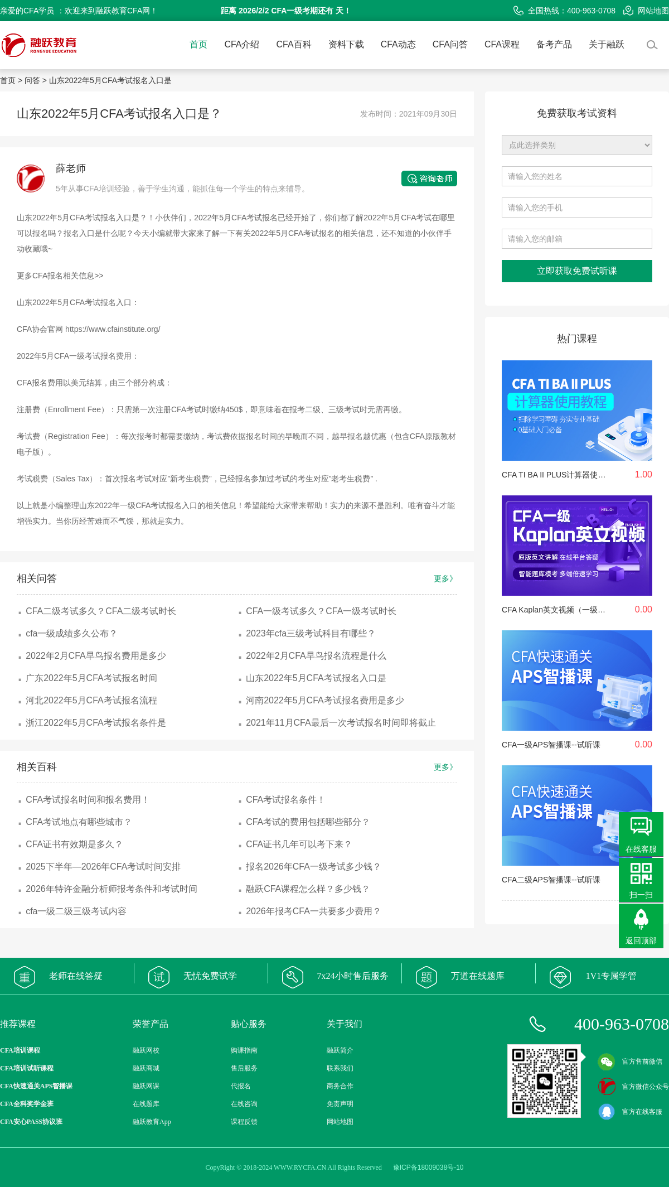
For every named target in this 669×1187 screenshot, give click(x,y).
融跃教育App (152, 1122)
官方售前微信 (630, 1061)
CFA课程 (502, 44)
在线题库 (146, 1104)
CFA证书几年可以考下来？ (299, 844)
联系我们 (340, 1068)
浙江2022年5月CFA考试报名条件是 (96, 722)
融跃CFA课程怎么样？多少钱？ (308, 889)
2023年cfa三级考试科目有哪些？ (311, 633)
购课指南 (244, 1050)
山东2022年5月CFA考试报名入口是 (110, 80)
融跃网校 (146, 1050)
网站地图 (646, 10)
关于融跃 (606, 44)
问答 (32, 80)
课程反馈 (244, 1122)
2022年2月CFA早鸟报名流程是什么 (316, 655)
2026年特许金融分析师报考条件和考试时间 (111, 889)
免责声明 (340, 1104)
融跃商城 (146, 1068)
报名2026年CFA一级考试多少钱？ (313, 866)
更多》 (445, 578)
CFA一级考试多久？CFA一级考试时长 (321, 611)
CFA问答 (450, 44)
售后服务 (244, 1068)
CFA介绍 (241, 44)
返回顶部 (641, 940)
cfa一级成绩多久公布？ (72, 633)
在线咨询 (244, 1104)
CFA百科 (294, 44)
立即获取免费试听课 (577, 271)
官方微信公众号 (633, 1087)
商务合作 (340, 1086)
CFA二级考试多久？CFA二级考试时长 (101, 611)
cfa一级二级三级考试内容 (76, 911)
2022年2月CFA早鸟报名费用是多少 (96, 655)
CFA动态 (398, 44)
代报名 (241, 1086)
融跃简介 (340, 1050)
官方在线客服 (630, 1112)
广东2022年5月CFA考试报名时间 (91, 678)
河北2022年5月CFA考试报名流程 (91, 700)
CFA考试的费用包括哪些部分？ (308, 822)
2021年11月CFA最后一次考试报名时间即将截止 (341, 722)
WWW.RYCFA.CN (300, 1167)
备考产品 (554, 44)
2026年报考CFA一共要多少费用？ (313, 911)
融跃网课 (146, 1086)
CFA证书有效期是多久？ (74, 844)
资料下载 (346, 44)
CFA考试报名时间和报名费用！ (88, 799)
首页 (198, 44)
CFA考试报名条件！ (286, 799)
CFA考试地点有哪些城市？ (79, 822)
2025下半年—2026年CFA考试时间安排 (103, 866)
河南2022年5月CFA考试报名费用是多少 (325, 700)
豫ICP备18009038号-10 (428, 1167)
